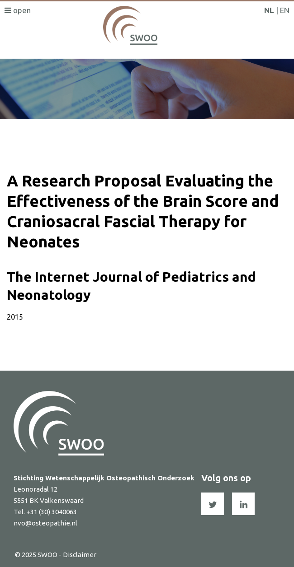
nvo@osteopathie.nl (45, 523)
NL (269, 10)
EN (284, 10)
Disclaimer (79, 554)
